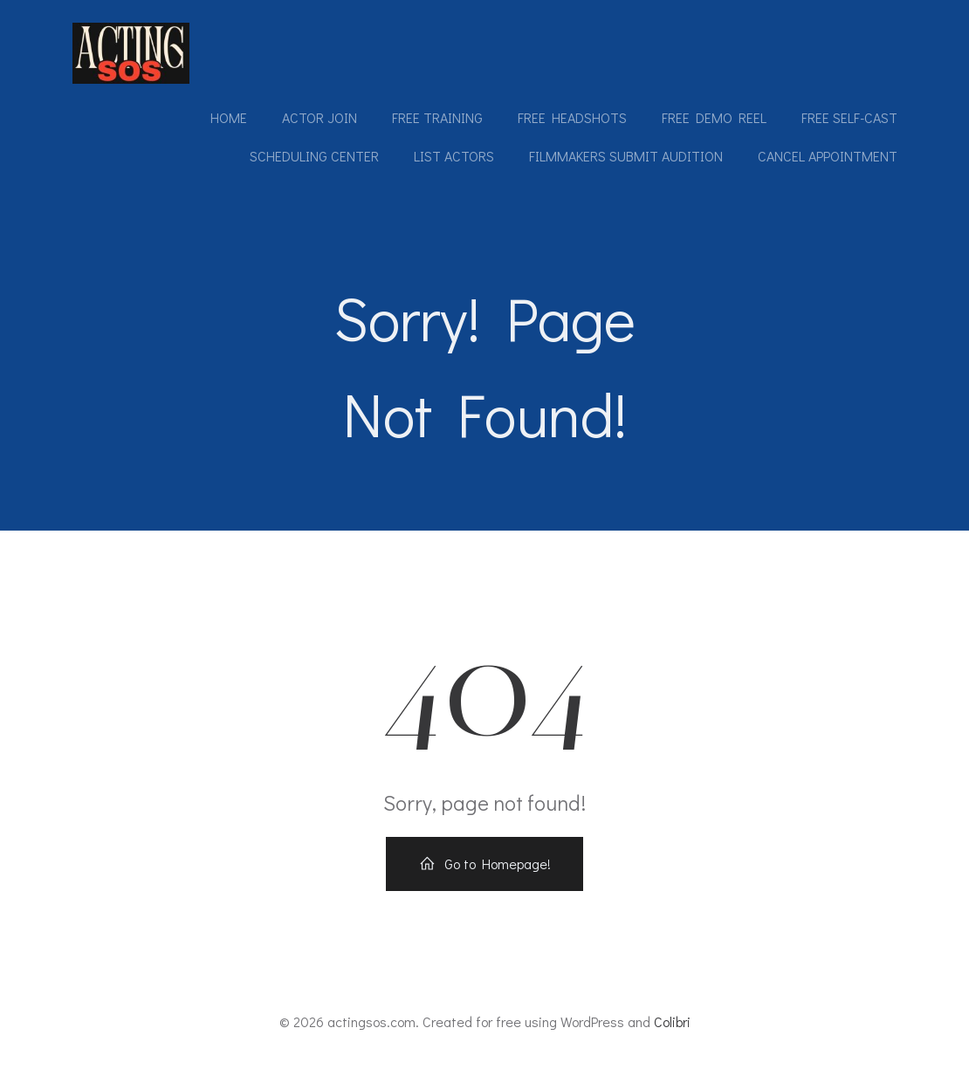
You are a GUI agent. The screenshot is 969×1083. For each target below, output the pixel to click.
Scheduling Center (313, 156)
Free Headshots (571, 118)
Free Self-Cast (849, 118)
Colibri (672, 1032)
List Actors (453, 156)
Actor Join (318, 118)
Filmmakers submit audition (625, 156)
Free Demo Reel (713, 118)
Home (228, 118)
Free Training (436, 118)
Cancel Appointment (827, 156)
